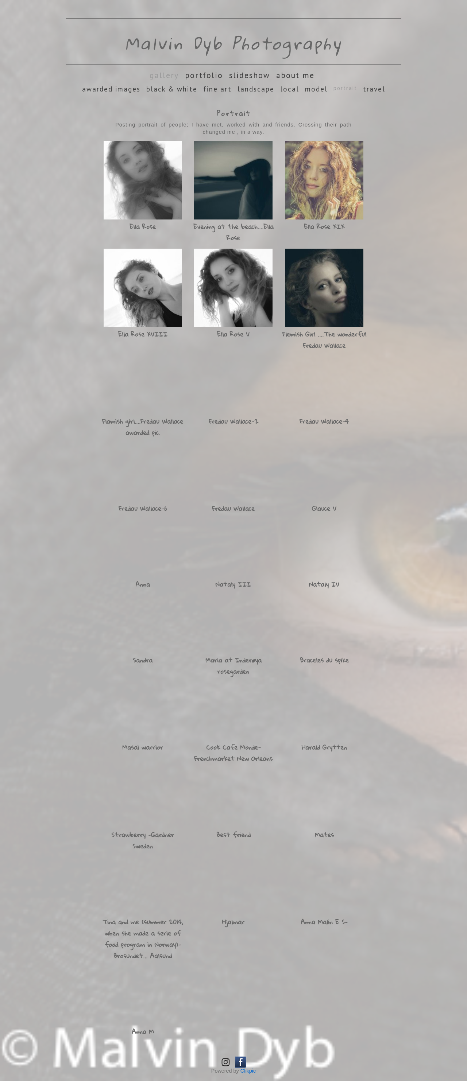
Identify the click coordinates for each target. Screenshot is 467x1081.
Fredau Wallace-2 (233, 421)
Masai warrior (142, 747)
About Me (295, 75)
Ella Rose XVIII (142, 334)
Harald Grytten (324, 747)
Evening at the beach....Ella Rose (233, 232)
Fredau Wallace (233, 508)
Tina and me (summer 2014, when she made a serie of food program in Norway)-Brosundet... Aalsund (143, 938)
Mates (324, 834)
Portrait (345, 88)
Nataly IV (324, 584)
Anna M (143, 1031)
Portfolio (204, 75)
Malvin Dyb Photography (233, 43)
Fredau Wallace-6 (143, 508)
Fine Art (217, 89)
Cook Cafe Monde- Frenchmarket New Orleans (233, 753)
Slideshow (249, 75)
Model (316, 89)
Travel (374, 89)
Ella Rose (143, 226)
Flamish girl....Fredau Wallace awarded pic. (142, 427)
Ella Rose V (233, 334)
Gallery (164, 75)
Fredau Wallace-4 (324, 421)
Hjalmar (233, 922)
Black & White (171, 89)
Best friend (233, 834)
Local (289, 89)
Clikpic (248, 1071)
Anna (142, 584)
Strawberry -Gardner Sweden (142, 840)
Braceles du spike (324, 660)
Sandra (143, 660)
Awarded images (111, 89)
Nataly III (233, 584)
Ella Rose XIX (324, 226)
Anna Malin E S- (324, 922)
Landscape (256, 89)
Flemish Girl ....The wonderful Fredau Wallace (324, 339)
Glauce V (324, 508)
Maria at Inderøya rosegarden (233, 665)
